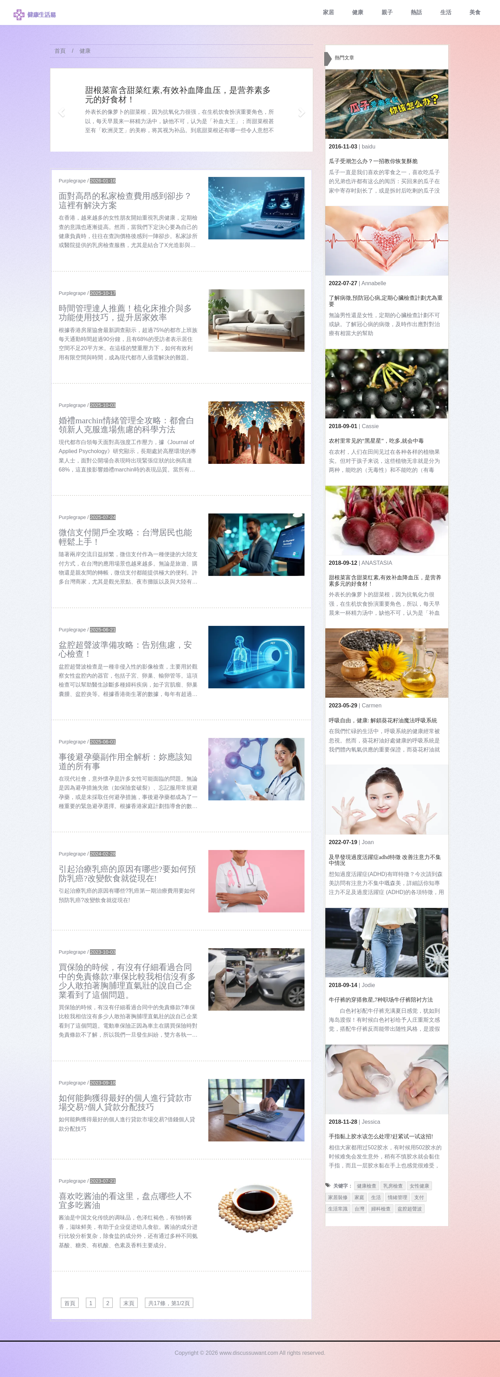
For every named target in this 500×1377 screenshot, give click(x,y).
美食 (475, 12)
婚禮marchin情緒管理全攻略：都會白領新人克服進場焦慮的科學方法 (126, 425)
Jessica (371, 1122)
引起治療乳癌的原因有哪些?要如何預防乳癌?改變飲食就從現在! (127, 874)
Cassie (370, 426)
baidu (368, 147)
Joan (368, 842)
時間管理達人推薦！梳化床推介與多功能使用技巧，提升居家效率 (125, 313)
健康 (357, 12)
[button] (60, 110)
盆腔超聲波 (410, 1209)
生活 (445, 12)
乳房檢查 (393, 1186)
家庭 (359, 1197)
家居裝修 (338, 1197)
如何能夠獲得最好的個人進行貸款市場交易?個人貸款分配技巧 (125, 1103)
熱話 (416, 12)
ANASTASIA (376, 563)
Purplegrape (72, 181)
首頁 (60, 51)
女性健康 (419, 1186)
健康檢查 (366, 1186)
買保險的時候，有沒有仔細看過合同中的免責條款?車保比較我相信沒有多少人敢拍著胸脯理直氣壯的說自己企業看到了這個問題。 (127, 981)
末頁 (128, 1303)
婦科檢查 (381, 1209)
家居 (328, 12)
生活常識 (338, 1209)
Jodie (368, 985)
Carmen (372, 705)
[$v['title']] (256, 208)
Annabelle (373, 283)
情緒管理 (397, 1197)
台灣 (359, 1209)
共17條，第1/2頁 (169, 1303)
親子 (387, 12)
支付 (419, 1197)
